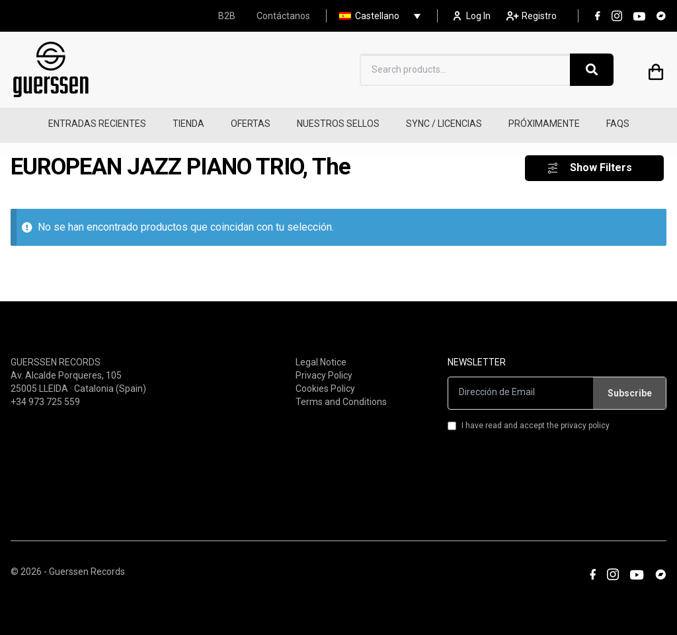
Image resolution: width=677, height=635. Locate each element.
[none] (376, 15)
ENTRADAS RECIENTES (97, 123)
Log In (472, 15)
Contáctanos (283, 16)
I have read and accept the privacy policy (529, 417)
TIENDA (188, 123)
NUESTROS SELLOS (338, 123)
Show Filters (601, 160)
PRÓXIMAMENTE (544, 123)
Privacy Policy (324, 367)
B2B (226, 16)
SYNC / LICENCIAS (444, 123)
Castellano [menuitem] (377, 16)
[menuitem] (376, 15)
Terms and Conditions (341, 394)
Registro (531, 15)
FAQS (617, 123)
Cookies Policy (325, 380)
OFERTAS (250, 123)
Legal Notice (321, 354)
